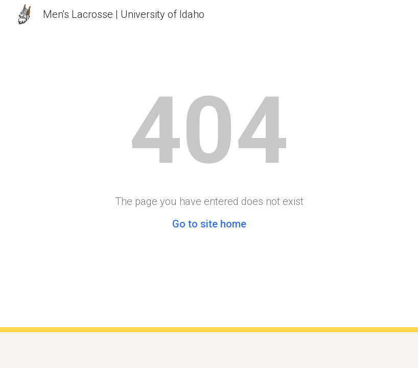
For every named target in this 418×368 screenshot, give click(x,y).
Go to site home (209, 224)
